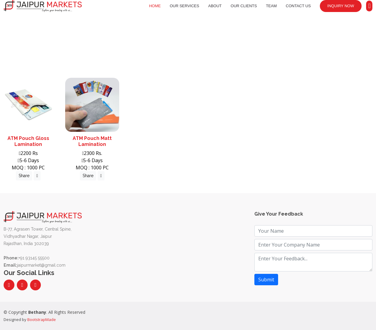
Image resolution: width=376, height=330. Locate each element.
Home (155, 6)
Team (271, 6)
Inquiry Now (340, 6)
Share (24, 175)
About (215, 6)
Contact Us (298, 6)
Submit (266, 279)
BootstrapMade (41, 319)
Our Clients (244, 6)
